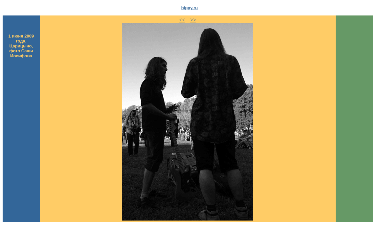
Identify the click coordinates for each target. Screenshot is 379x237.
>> (193, 20)
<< (182, 20)
